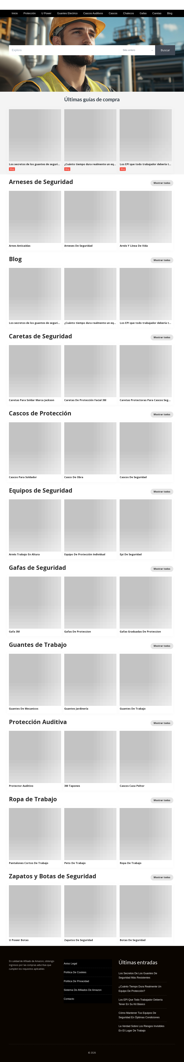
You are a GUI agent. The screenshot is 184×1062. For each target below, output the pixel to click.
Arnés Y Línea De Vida (134, 245)
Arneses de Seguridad (41, 182)
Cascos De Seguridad (133, 477)
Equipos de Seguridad (40, 490)
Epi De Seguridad (131, 554)
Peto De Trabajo (75, 863)
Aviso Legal (70, 963)
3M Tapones (72, 785)
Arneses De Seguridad (78, 245)
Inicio (15, 13)
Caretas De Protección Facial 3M (85, 400)
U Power (46, 13)
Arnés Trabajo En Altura (24, 554)
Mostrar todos (162, 183)
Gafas (143, 13)
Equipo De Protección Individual (84, 554)
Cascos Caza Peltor (132, 785)
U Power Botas (18, 940)
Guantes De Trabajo (133, 708)
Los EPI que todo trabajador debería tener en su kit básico (146, 164)
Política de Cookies (75, 972)
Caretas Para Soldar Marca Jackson (31, 400)
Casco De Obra (73, 477)
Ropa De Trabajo (130, 863)
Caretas (156, 13)
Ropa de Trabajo (33, 799)
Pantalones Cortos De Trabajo (28, 863)
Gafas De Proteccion (77, 631)
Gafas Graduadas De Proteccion (140, 631)
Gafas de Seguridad (37, 568)
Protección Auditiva (38, 722)
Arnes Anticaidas (19, 245)
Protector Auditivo (21, 785)
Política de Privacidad (76, 981)
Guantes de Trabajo (38, 645)
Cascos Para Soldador (23, 477)
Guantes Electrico (67, 13)
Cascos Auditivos (93, 13)
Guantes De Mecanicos (23, 708)
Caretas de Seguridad (40, 336)
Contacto (69, 998)
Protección (29, 13)
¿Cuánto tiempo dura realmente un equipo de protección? (90, 164)
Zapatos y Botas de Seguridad (52, 876)
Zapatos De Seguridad (78, 940)
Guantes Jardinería (76, 708)
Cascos (113, 13)
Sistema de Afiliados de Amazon (82, 990)
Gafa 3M (14, 631)
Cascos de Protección (40, 413)
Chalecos (128, 13)
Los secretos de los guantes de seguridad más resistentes (35, 164)
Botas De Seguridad (132, 940)
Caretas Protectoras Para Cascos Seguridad (146, 400)
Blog (169, 13)
